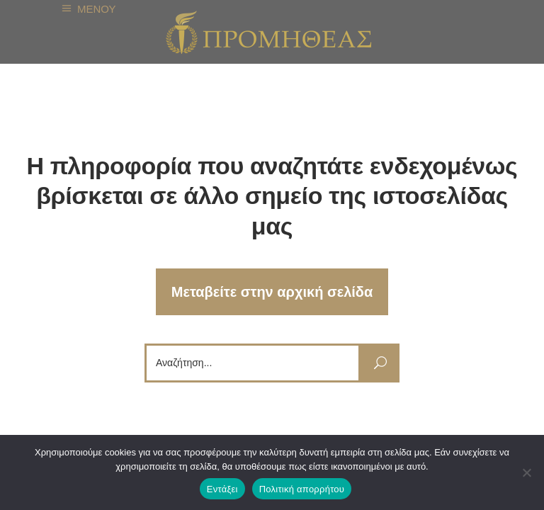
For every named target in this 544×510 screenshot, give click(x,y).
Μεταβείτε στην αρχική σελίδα (272, 292)
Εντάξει (222, 489)
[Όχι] (526, 472)
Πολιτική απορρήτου (301, 489)
